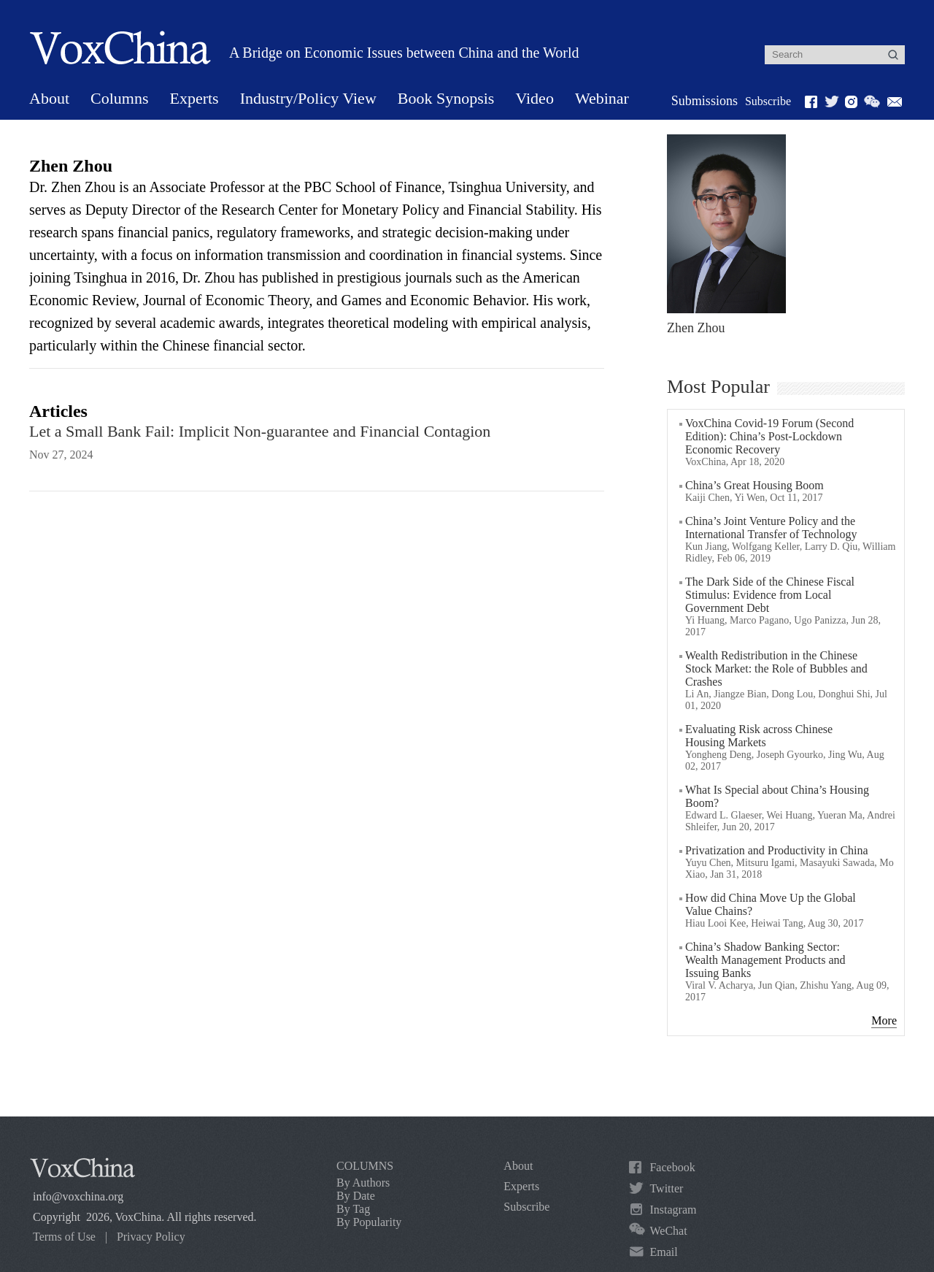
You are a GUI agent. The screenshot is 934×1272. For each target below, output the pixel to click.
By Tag (353, 1209)
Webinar (602, 98)
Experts (193, 98)
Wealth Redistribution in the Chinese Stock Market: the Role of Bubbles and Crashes (776, 668)
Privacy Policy (151, 1236)
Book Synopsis (446, 98)
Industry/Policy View (308, 98)
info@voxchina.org (78, 1196)
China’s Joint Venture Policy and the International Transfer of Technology (771, 527)
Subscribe (768, 101)
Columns (119, 98)
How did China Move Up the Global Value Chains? (770, 904)
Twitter (666, 1188)
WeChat (668, 1231)
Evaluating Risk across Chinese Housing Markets (759, 735)
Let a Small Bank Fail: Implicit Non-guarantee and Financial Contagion (259, 431)
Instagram (672, 1209)
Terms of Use (64, 1236)
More (884, 1020)
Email (663, 1252)
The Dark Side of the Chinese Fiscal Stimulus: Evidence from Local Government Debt (769, 594)
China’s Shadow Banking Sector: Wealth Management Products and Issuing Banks (765, 959)
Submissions (704, 100)
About (49, 98)
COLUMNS (364, 1166)
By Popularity (368, 1222)
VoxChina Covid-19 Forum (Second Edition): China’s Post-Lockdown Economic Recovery (769, 436)
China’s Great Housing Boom (754, 485)
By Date (355, 1195)
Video (534, 98)
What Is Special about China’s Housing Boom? (777, 796)
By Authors (363, 1182)
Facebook (672, 1167)
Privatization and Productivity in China (776, 850)
